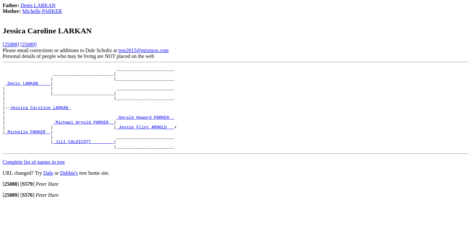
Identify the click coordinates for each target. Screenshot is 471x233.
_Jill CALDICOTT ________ (83, 157)
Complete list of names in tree (34, 178)
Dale (48, 189)
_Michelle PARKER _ (27, 145)
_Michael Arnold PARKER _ (83, 134)
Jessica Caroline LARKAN (40, 116)
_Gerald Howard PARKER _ (145, 128)
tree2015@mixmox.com (143, 50)
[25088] (11, 44)
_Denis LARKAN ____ (27, 87)
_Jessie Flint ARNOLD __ (145, 139)
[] (11, 200)
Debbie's (69, 189)
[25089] (28, 44)
